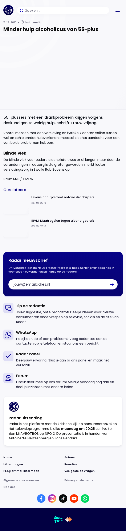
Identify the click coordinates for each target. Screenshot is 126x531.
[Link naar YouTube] (74, 498)
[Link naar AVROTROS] (58, 519)
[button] (118, 10)
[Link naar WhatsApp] (85, 498)
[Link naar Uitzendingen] (32, 464)
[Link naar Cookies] (63, 487)
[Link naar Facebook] (41, 498)
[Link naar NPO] (68, 519)
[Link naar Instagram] (52, 498)
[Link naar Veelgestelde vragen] (93, 471)
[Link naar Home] (32, 457)
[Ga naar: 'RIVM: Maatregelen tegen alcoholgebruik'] (63, 228)
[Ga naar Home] (8, 10)
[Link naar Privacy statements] (93, 480)
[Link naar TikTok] (63, 498)
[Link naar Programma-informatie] (32, 471)
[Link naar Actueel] (93, 457)
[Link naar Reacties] (93, 464)
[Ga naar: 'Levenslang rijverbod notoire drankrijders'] (63, 204)
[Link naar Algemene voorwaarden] (32, 480)
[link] (63, 314)
